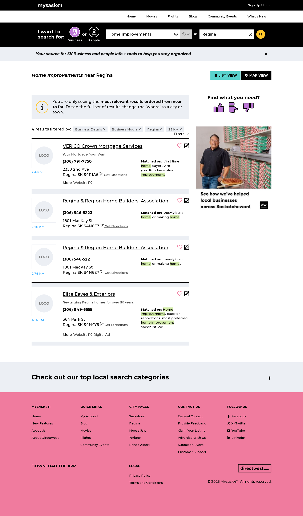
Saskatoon (137, 416)
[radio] (218, 108)
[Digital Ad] (101, 334)
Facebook (236, 416)
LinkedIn (236, 438)
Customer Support (192, 452)
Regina (134, 423)
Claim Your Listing (191, 430)
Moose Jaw (137, 430)
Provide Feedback (192, 423)
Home (131, 16)
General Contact (190, 416)
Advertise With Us (192, 438)
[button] (186, 34)
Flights (173, 16)
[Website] (82, 183)
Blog (83, 423)
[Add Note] (186, 147)
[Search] (260, 34)
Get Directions (113, 175)
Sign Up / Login (259, 5)
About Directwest (45, 438)
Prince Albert (139, 445)
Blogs (193, 16)
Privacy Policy (139, 475)
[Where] (226, 34)
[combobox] (143, 34)
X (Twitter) (237, 423)
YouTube (236, 430)
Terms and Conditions (146, 483)
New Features (42, 423)
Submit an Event (190, 445)
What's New (256, 16)
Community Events (222, 16)
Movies (151, 16)
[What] (143, 34)
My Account (89, 416)
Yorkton (135, 438)
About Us (39, 430)
